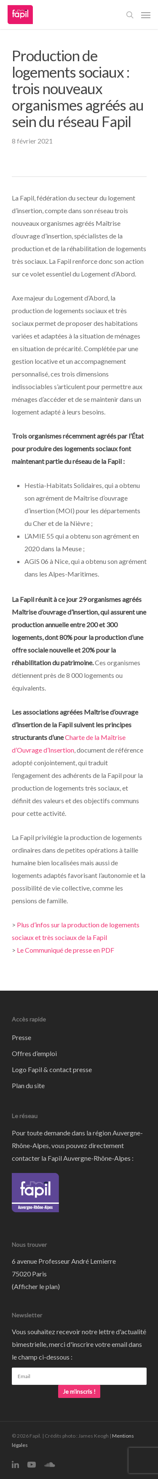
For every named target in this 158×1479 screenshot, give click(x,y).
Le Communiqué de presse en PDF (65, 950)
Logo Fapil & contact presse (52, 1069)
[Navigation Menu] (145, 15)
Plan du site (28, 1085)
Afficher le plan (36, 1286)
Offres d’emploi (34, 1053)
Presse (21, 1037)
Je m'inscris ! (79, 1391)
